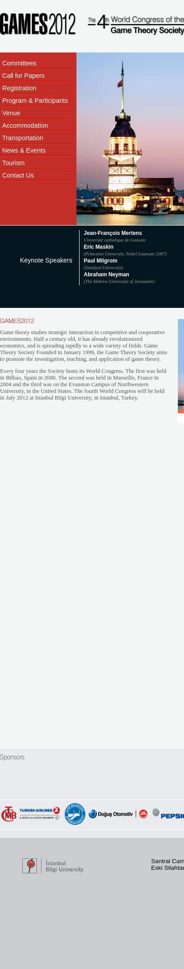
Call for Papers (23, 75)
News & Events (24, 150)
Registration (19, 88)
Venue (11, 113)
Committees (19, 63)
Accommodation (25, 125)
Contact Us (18, 175)
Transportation (22, 137)
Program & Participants (35, 100)
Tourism (13, 162)
